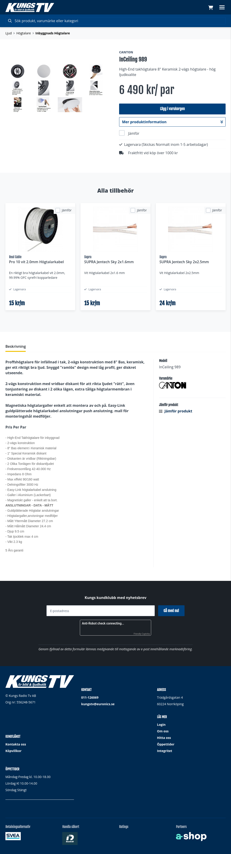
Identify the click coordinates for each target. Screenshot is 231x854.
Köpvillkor (13, 751)
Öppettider (165, 744)
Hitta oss (164, 738)
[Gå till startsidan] (29, 7)
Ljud (8, 33)
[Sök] (115, 20)
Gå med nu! (171, 610)
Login (161, 724)
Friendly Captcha (142, 634)
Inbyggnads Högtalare (52, 33)
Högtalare (23, 33)
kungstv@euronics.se (98, 704)
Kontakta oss (15, 744)
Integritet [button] (164, 751)
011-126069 (90, 697)
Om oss (163, 731)
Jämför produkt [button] (175, 413)
